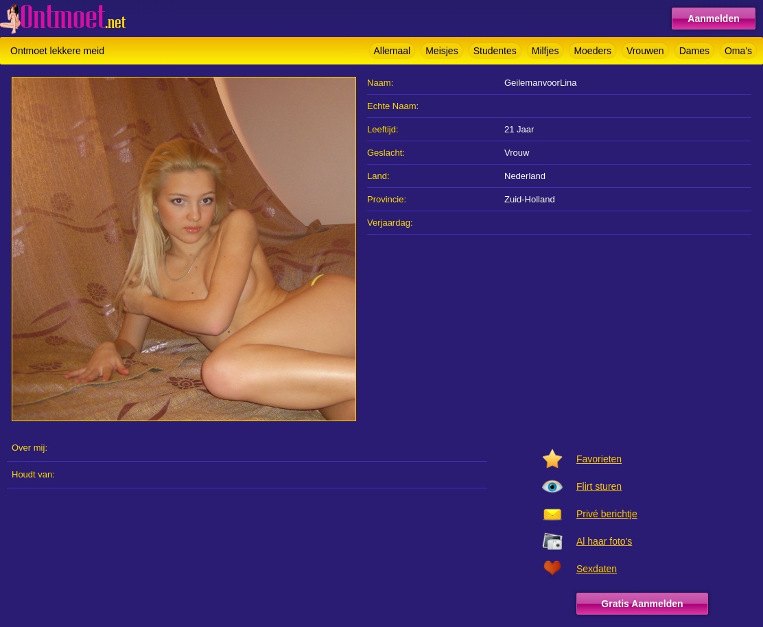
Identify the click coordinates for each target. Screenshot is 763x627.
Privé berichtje (606, 513)
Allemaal (392, 50)
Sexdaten (596, 568)
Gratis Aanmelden (642, 603)
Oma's (738, 50)
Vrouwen (645, 50)
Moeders (592, 50)
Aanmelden (713, 18)
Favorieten (599, 458)
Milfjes (545, 50)
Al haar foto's (604, 541)
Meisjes (441, 50)
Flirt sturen (599, 486)
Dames (694, 50)
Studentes (495, 50)
